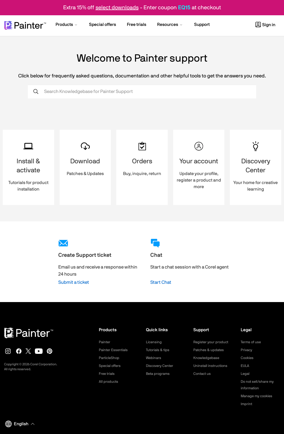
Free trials (107, 374)
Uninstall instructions (211, 366)
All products (109, 382)
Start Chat (160, 282)
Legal (245, 374)
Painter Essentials (114, 350)
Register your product (212, 342)
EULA (245, 366)
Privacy (247, 350)
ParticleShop (110, 358)
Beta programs (159, 374)
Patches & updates (209, 350)
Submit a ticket (73, 282)
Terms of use (251, 342)
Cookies (248, 358)
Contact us (202, 374)
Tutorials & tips (158, 350)
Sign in (265, 25)
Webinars (154, 358)
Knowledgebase (207, 358)
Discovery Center (161, 366)
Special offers (111, 366)
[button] (67, 25)
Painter (105, 342)
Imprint (247, 404)
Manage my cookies (258, 396)
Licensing (154, 342)
